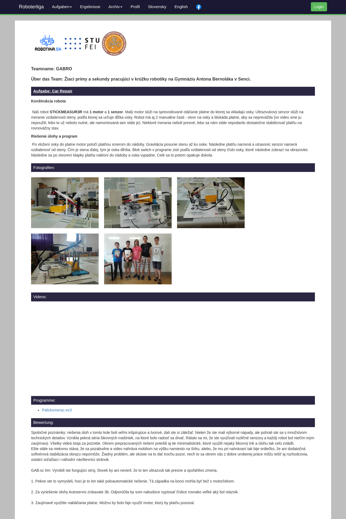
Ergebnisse (90, 6)
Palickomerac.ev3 (57, 410)
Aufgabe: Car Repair (52, 91)
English (181, 6)
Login (319, 7)
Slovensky (157, 6)
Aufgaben (62, 6)
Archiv (115, 6)
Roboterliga (31, 6)
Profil (135, 6)
